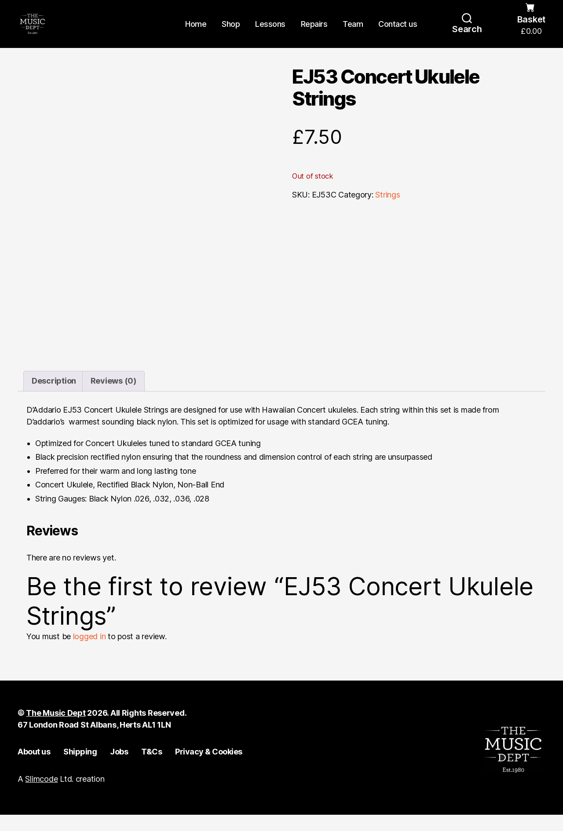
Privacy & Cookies (208, 767)
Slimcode (41, 795)
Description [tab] (54, 397)
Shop (231, 32)
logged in (89, 652)
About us (34, 767)
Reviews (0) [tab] (113, 397)
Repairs (314, 32)
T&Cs (151, 767)
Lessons (270, 32)
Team (353, 32)
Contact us (397, 32)
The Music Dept (55, 729)
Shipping (80, 767)
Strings (387, 211)
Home (195, 32)
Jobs (119, 767)
